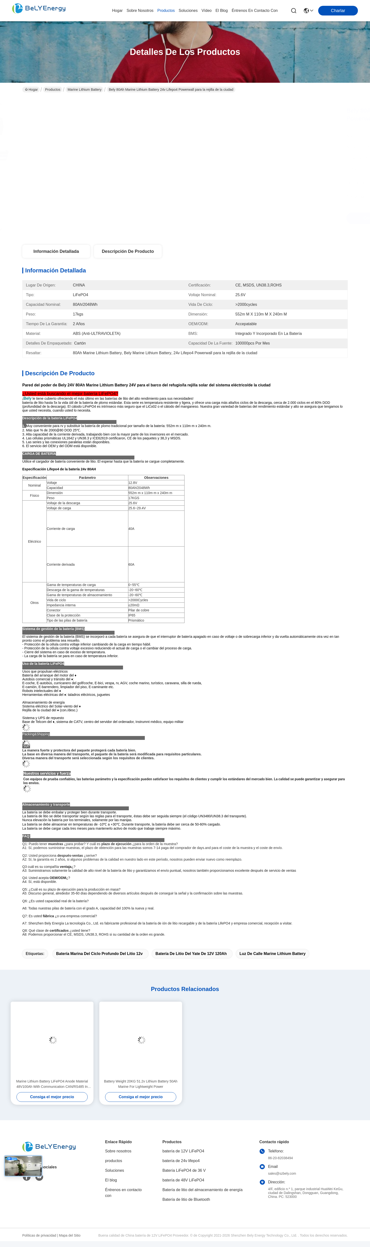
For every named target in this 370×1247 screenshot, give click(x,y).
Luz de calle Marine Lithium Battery (272, 954)
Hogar (117, 10)
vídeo (206, 10)
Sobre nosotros (118, 1151)
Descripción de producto (128, 251)
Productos (52, 89)
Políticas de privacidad (39, 1235)
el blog (222, 10)
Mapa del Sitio (70, 1235)
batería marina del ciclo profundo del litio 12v (99, 954)
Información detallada (56, 251)
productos (166, 10)
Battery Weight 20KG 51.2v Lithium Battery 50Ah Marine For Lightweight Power (140, 1084)
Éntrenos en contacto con (255, 10)
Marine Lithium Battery (84, 89)
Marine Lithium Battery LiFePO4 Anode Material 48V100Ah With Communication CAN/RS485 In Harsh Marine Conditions (52, 1084)
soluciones (188, 10)
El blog (111, 1180)
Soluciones (114, 1170)
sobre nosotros (140, 10)
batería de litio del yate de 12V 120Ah (191, 954)
